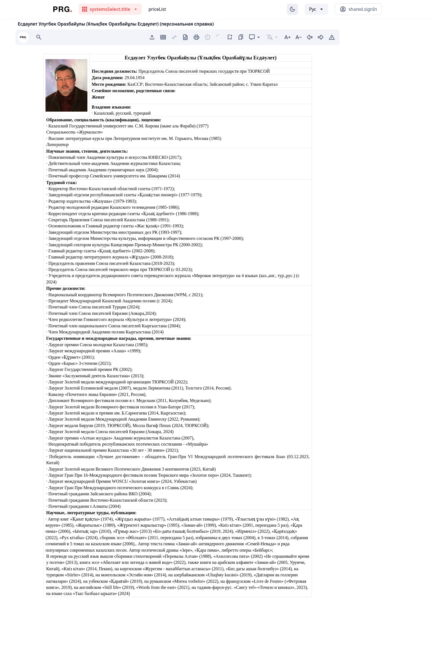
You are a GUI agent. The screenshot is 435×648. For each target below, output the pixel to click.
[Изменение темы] (292, 9)
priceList (157, 9)
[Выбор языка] (316, 9)
